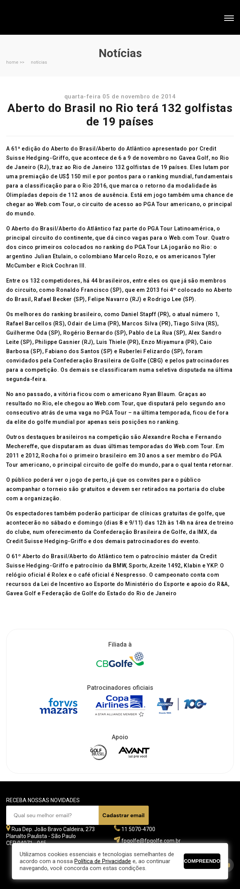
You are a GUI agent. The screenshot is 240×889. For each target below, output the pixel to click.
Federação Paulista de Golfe (47, 18)
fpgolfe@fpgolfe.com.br (151, 841)
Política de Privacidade (102, 861)
